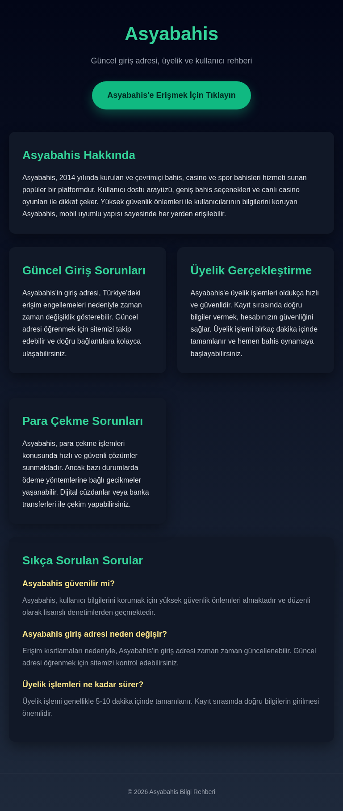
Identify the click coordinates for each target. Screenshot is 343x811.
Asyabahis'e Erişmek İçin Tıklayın (171, 95)
